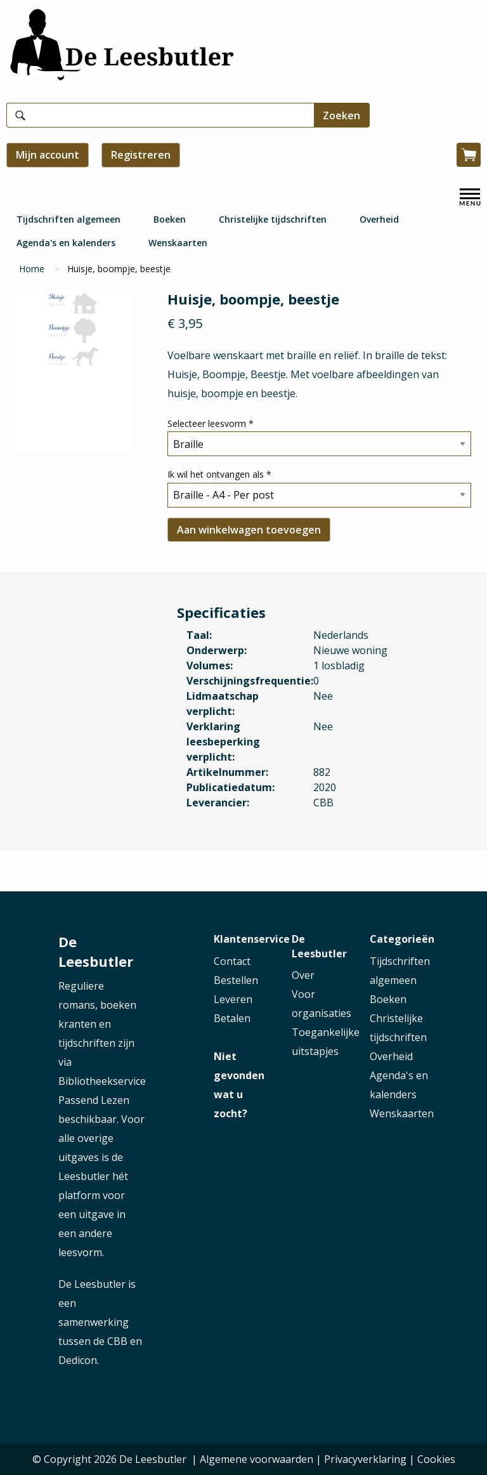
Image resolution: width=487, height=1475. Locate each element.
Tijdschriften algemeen (68, 219)
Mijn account (47, 155)
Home (31, 269)
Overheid (379, 219)
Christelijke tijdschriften (273, 219)
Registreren (141, 155)
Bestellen (236, 980)
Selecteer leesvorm (210, 423)
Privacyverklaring (365, 1459)
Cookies (436, 1459)
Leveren (233, 999)
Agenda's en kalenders (65, 243)
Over (303, 975)
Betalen (232, 1018)
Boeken (169, 219)
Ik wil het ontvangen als (219, 474)
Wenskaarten (177, 243)
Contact (232, 961)
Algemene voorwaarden (256, 1459)
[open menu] (470, 197)
